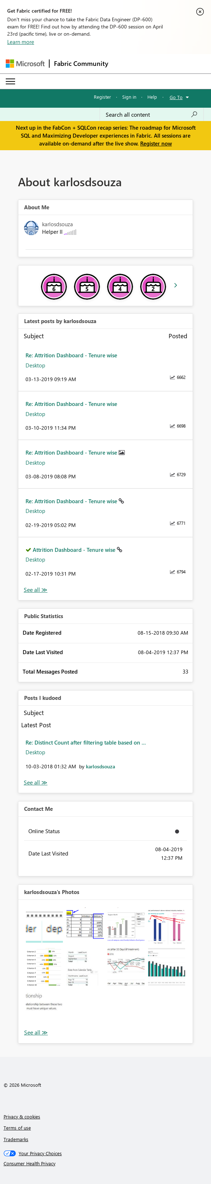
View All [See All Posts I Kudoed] (35, 782)
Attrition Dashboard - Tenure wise (75, 549)
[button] (44, 925)
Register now (156, 143)
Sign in (129, 97)
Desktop (35, 365)
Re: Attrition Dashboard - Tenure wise (71, 355)
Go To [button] (176, 97)
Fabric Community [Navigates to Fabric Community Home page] (81, 63)
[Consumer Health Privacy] (106, 1163)
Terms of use (17, 1128)
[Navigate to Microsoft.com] (25, 63)
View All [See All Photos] (36, 1032)
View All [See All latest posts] (35, 590)
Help (152, 97)
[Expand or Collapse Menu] (10, 81)
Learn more (20, 41)
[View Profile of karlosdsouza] (100, 766)
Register (102, 97)
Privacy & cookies (22, 1116)
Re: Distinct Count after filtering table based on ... (86, 742)
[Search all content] (152, 114)
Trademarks (16, 1139)
